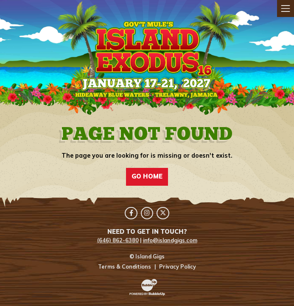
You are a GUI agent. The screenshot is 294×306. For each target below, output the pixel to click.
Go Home (147, 176)
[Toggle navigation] (285, 8)
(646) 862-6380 (118, 240)
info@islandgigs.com (170, 240)
